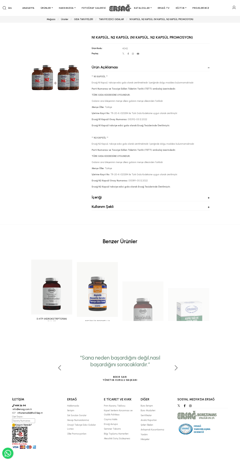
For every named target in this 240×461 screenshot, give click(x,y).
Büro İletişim (147, 405)
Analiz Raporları (149, 420)
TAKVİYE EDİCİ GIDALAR (111, 19)
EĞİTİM (180, 8)
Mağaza (51, 19)
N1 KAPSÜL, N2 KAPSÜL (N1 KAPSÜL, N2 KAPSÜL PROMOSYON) (161, 19)
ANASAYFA (28, 8)
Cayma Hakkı (110, 419)
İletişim (70, 410)
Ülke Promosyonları (76, 433)
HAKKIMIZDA (66, 8)
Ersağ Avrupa (111, 424)
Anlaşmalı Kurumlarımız (152, 429)
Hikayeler (145, 439)
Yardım (144, 434)
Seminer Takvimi (112, 428)
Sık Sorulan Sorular (76, 415)
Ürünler (64, 19)
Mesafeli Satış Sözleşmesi (117, 438)
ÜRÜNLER (46, 8)
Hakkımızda (73, 405)
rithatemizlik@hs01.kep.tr (30, 413)
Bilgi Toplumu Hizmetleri (116, 433)
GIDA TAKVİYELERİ (83, 19)
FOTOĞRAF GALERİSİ (94, 8)
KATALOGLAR (142, 8)
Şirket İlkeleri (147, 425)
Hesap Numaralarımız (78, 420)
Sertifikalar (146, 415)
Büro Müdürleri (148, 410)
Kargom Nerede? (22, 425)
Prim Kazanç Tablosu (114, 405)
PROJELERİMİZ (201, 8)
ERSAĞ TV (164, 8)
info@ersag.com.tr (22, 409)
